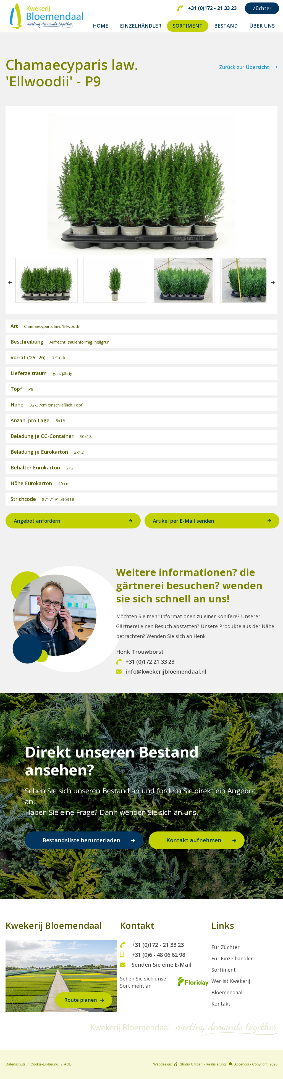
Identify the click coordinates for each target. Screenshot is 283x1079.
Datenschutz (15, 1064)
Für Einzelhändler (232, 958)
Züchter (262, 8)
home (100, 25)
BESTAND (226, 25)
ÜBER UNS (262, 25)
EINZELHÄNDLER (140, 25)
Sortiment (223, 970)
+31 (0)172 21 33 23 (145, 667)
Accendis (241, 1064)
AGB (68, 1064)
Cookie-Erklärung (44, 1064)
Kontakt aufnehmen (193, 840)
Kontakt (220, 1004)
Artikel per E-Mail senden (183, 526)
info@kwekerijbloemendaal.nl (161, 677)
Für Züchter (225, 947)
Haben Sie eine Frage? (61, 812)
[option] (46, 285)
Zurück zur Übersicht (244, 73)
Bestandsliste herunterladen (81, 840)
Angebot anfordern (37, 526)
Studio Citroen (191, 1064)
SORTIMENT (188, 25)
